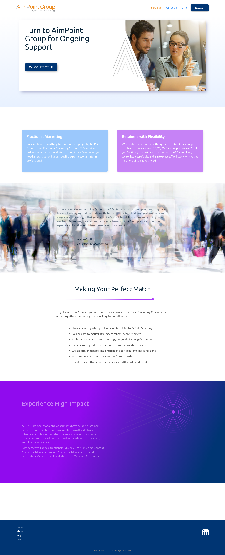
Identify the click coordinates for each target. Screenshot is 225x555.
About (19, 531)
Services (156, 7)
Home (19, 527)
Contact (200, 7)
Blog (184, 7)
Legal (19, 539)
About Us (171, 7)
